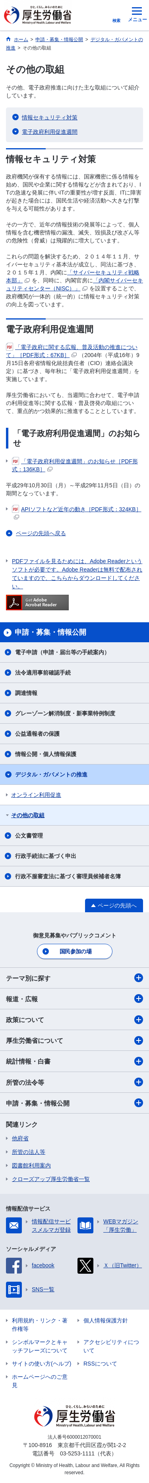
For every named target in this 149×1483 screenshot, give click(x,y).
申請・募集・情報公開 (74, 1102)
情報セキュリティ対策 (49, 117)
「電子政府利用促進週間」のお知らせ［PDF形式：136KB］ (75, 464)
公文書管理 (29, 835)
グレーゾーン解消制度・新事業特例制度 (65, 713)
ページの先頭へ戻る (41, 533)
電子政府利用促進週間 (49, 132)
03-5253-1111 (77, 1453)
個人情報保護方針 (105, 1320)
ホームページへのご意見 (40, 1381)
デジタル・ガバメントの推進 (51, 774)
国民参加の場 (75, 951)
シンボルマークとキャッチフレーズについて (40, 1346)
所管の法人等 (28, 1152)
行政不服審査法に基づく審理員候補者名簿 (68, 876)
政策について (74, 1019)
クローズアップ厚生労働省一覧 (51, 1179)
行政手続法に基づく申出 (45, 856)
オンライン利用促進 (36, 795)
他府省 (20, 1138)
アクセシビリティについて (111, 1346)
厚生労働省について (74, 1040)
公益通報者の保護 (37, 734)
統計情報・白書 (74, 1061)
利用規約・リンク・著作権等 (40, 1324)
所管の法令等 (74, 1082)
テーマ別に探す (74, 977)
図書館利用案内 (31, 1165)
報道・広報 (74, 998)
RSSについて (100, 1363)
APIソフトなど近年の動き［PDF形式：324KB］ (76, 512)
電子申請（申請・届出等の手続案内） (62, 652)
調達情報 (26, 693)
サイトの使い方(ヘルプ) (41, 1363)
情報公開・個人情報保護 (45, 754)
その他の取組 (28, 815)
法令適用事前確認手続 (43, 672)
